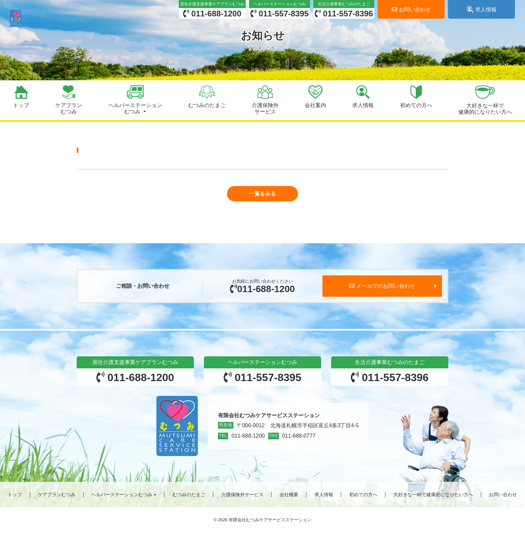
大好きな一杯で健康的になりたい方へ (433, 495)
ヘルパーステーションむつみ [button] (121, 495)
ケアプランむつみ (56, 495)
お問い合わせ (503, 495)
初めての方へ (363, 495)
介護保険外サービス (242, 495)
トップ (15, 495)
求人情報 (323, 495)
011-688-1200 (262, 289)
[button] (135, 100)
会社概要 (289, 495)
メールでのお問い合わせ (382, 286)
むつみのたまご (188, 495)
